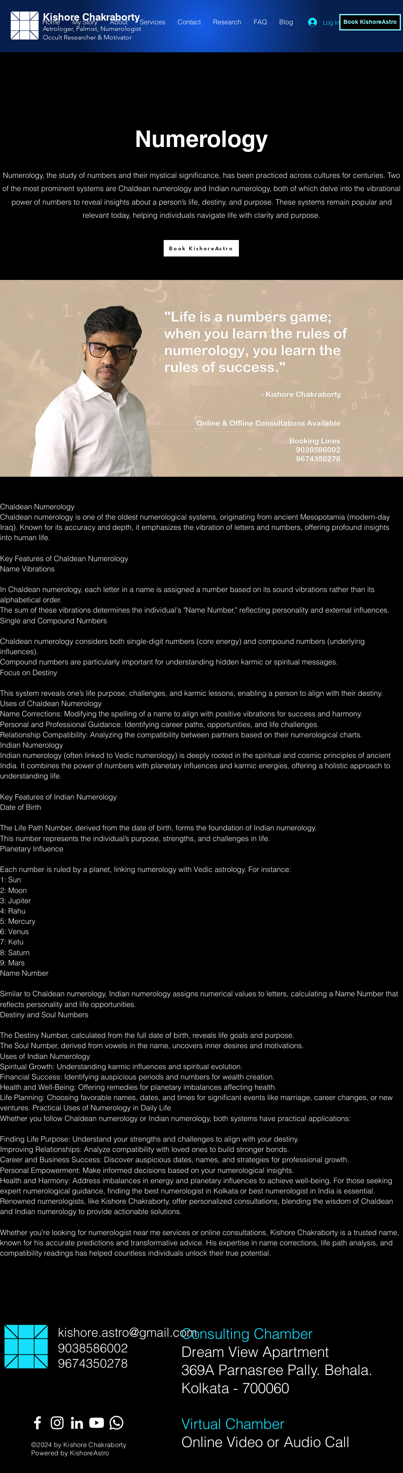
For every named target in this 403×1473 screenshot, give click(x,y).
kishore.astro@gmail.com (127, 1332)
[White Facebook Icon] (37, 1422)
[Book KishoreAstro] (370, 22)
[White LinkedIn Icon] (77, 1422)
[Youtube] (96, 1422)
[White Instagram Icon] (57, 1422)
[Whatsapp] (116, 1422)
